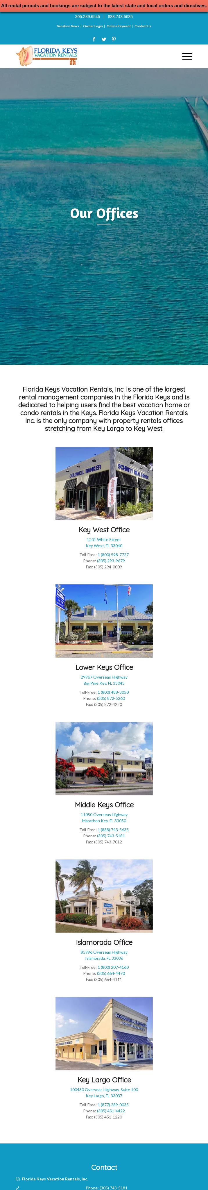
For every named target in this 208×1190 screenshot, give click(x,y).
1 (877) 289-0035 (113, 1104)
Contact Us (143, 26)
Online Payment (119, 26)
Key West (148, 428)
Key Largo (108, 428)
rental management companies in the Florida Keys (94, 397)
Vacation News (68, 26)
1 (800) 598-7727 (113, 554)
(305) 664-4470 (111, 973)
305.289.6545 (87, 16)
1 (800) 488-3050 (113, 692)
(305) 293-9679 (111, 560)
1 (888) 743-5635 (113, 829)
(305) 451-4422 (111, 1110)
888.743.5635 (120, 16)
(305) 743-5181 (111, 835)
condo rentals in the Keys (58, 413)
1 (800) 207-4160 (113, 967)
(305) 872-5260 (111, 698)
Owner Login (93, 26)
